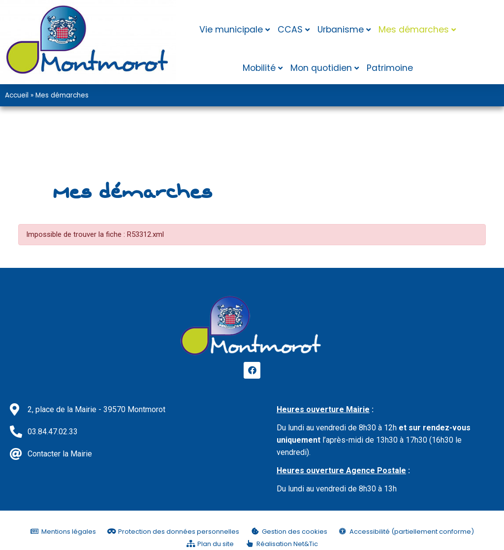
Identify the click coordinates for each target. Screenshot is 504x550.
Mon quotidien (321, 68)
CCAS (290, 29)
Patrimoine (390, 68)
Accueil (17, 95)
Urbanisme (340, 29)
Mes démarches (413, 29)
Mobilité (259, 68)
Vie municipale (231, 29)
